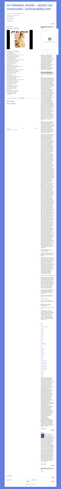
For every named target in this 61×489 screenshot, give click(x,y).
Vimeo (42, 359)
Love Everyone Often (44, 365)
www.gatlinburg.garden (10, 21)
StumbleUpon (43, 348)
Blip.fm (42, 346)
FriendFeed (42, 339)
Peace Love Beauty (43, 363)
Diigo (41, 337)
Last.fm (42, 331)
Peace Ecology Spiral (44, 368)
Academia (42, 371)
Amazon (42, 357)
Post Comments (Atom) (14, 129)
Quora (42, 340)
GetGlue (42, 328)
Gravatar (42, 342)
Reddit (42, 325)
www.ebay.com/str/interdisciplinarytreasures (13, 15)
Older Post (35, 128)
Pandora (42, 354)
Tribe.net (42, 351)
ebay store (42, 76)
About (42, 471)
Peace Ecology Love (44, 362)
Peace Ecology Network (44, 326)
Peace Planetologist (44, 360)
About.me (42, 334)
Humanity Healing (43, 343)
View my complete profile (44, 461)
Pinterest (42, 374)
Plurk (41, 345)
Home (22, 128)
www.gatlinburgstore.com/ (10, 18)
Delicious (42, 376)
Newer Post (8, 128)
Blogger (42, 323)
